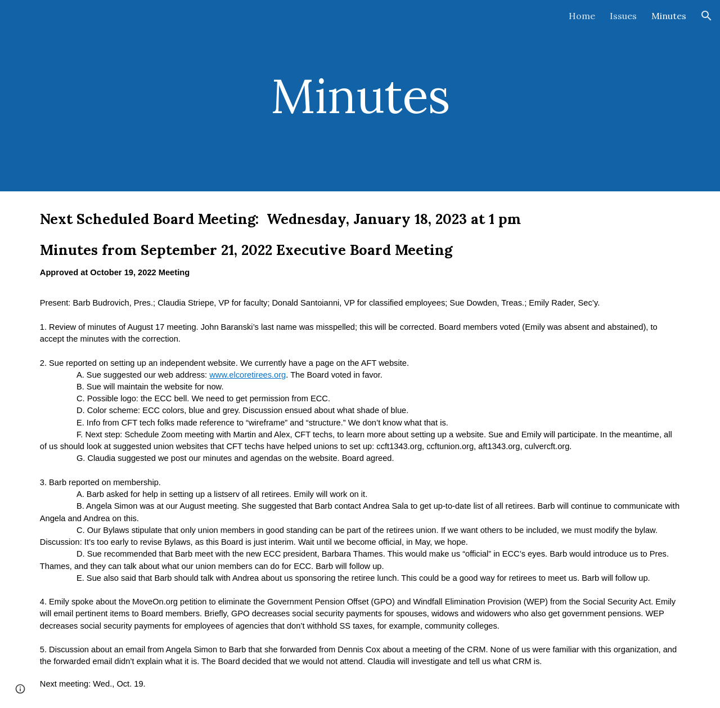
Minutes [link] (668, 15)
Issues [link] (623, 15)
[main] (360, 95)
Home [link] (582, 15)
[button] (706, 15)
